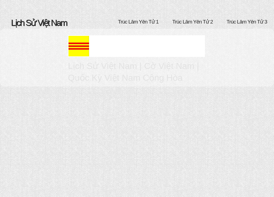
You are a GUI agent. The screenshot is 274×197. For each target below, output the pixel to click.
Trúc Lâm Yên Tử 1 (138, 22)
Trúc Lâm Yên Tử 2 (192, 22)
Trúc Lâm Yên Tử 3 (247, 22)
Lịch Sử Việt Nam (39, 23)
